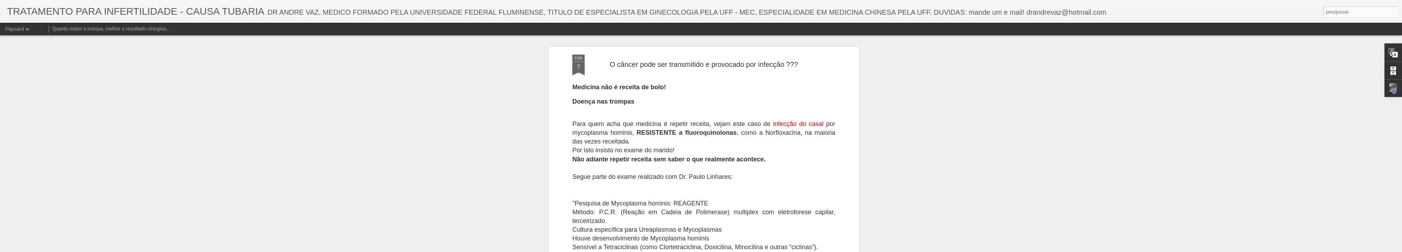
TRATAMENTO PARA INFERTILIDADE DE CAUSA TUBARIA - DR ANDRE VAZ (742, 198)
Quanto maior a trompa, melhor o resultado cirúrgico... (111, 28)
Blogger (738, 248)
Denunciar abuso (761, 248)
